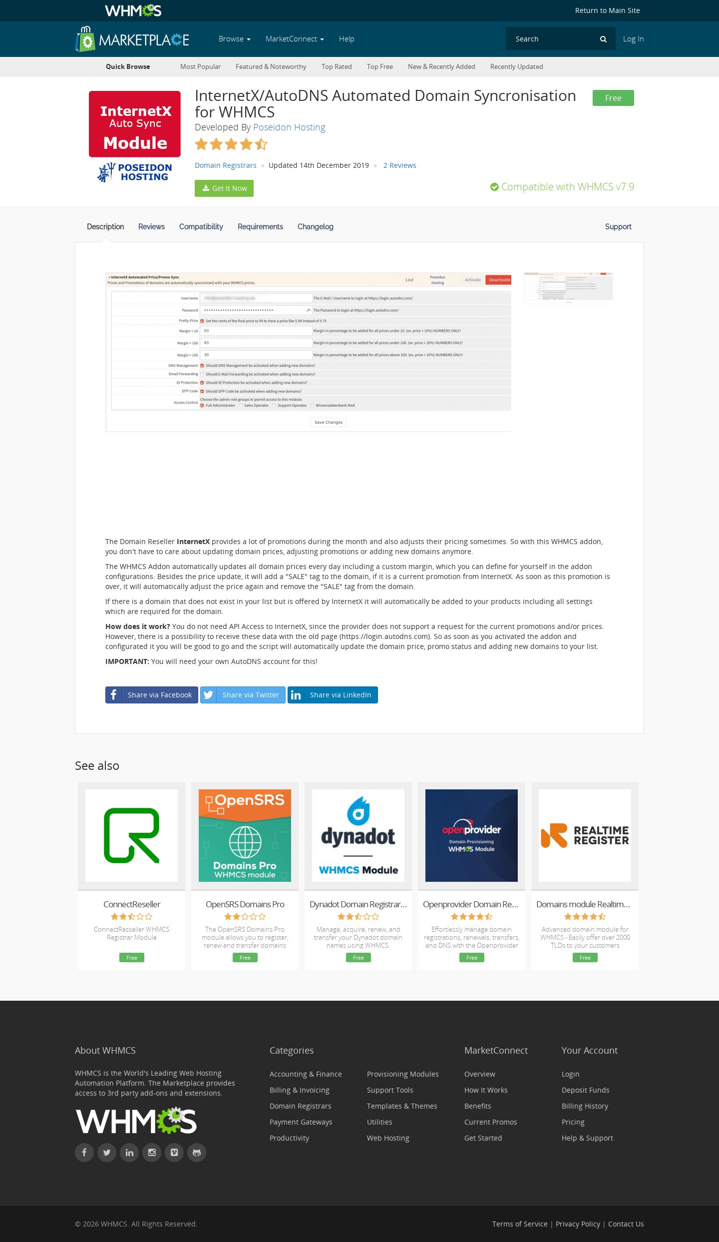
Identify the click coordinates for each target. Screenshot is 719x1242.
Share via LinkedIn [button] (329, 695)
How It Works (486, 1090)
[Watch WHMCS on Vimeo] (174, 1152)
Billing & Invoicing (300, 1090)
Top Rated (337, 66)
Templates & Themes (402, 1106)
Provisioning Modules (403, 1074)
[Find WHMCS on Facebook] (84, 1152)
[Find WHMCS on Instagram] (151, 1152)
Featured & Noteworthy (271, 66)
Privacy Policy (578, 1224)
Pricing (573, 1122)
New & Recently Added (441, 66)
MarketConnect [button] (295, 38)
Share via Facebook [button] (149, 695)
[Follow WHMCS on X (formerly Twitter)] (106, 1152)
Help (347, 38)
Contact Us (626, 1224)
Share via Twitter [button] (240, 695)
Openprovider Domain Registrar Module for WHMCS (471, 904)
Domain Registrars (226, 165)
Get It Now (224, 188)
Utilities (379, 1122)
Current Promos (490, 1122)
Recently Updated (516, 66)
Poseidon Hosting (289, 127)
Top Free (380, 66)
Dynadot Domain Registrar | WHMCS (358, 904)
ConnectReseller (131, 904)
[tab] (105, 229)
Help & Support (587, 1138)
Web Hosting (388, 1138)
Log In (633, 38)
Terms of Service (520, 1224)
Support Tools (390, 1090)
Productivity (289, 1138)
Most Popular (200, 66)
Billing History (585, 1106)
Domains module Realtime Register (585, 904)
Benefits (477, 1106)
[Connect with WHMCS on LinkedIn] (129, 1152)
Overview (479, 1074)
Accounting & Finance (306, 1074)
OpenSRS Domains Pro (245, 904)
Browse (235, 38)
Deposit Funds (586, 1090)
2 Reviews (399, 165)
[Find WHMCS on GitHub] (196, 1152)
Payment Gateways (301, 1122)
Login (571, 1074)
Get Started (483, 1138)
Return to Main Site (607, 10)
